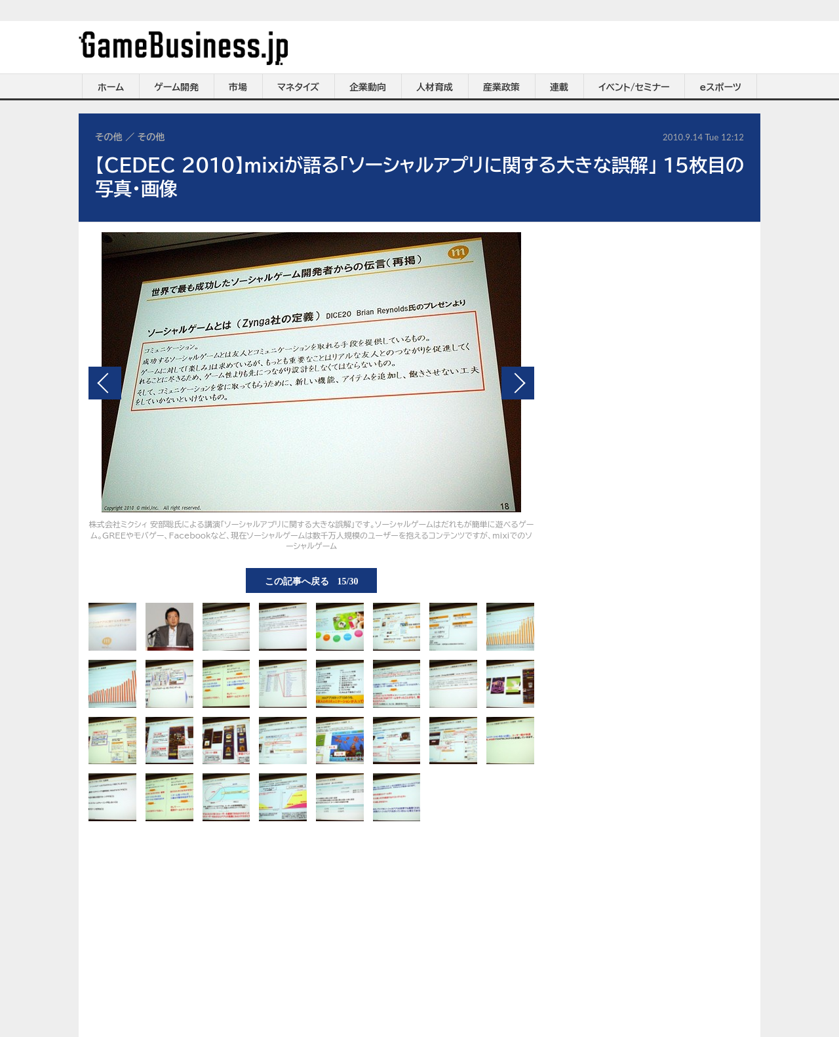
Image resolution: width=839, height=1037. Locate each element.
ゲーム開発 (176, 87)
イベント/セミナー (634, 87)
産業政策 (501, 87)
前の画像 (104, 383)
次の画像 (517, 383)
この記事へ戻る (312, 580)
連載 (559, 87)
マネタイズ (298, 87)
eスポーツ (720, 87)
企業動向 (367, 87)
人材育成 (434, 87)
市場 (238, 87)
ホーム (111, 87)
